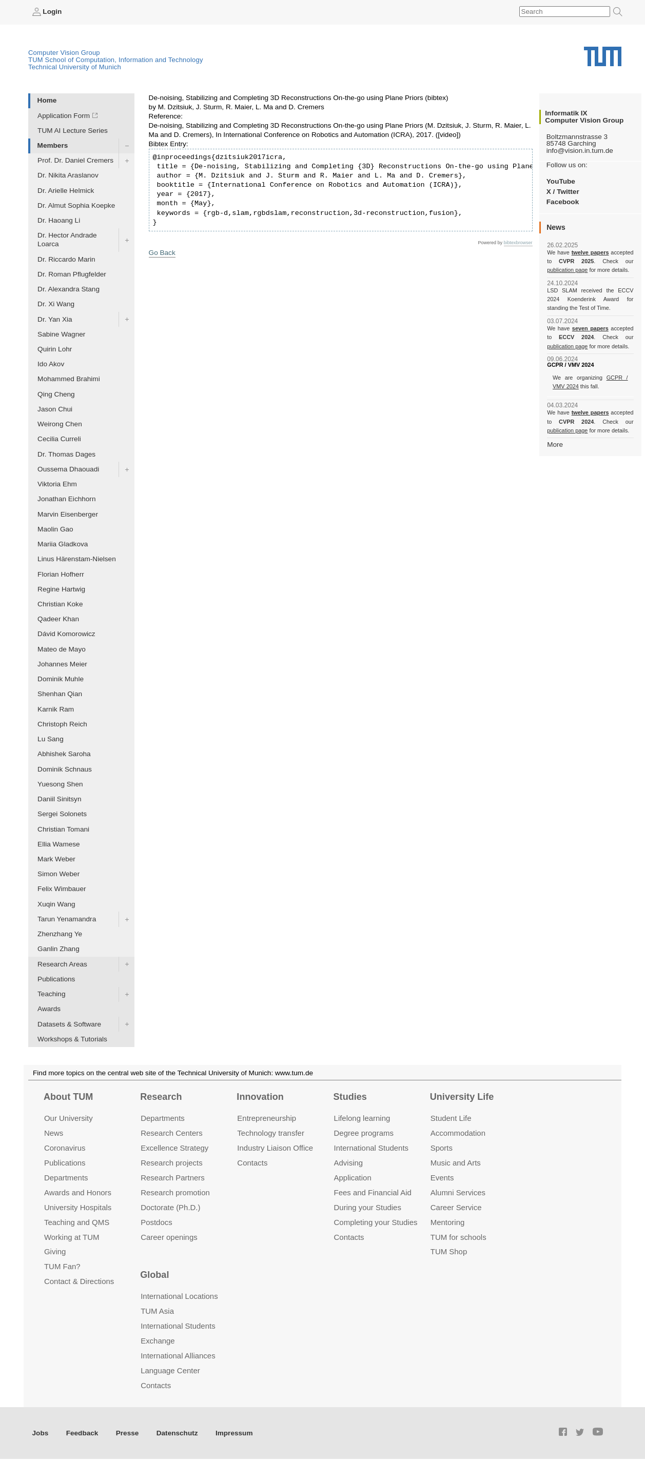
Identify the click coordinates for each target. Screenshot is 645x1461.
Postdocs (156, 1222)
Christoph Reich (62, 724)
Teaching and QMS (76, 1222)
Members (52, 145)
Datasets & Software (69, 1024)
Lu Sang (50, 739)
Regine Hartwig (61, 589)
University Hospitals (77, 1207)
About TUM (68, 1097)
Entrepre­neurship (266, 1118)
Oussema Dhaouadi (68, 469)
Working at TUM (71, 1237)
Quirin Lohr (54, 349)
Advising (348, 1162)
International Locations (179, 1296)
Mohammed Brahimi (68, 379)
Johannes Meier (62, 664)
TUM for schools (458, 1237)
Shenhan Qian (59, 694)
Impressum (234, 1433)
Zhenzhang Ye (59, 934)
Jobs (40, 1433)
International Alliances (178, 1355)
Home (47, 100)
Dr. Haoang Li (58, 220)
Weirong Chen (59, 424)
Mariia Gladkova (62, 544)
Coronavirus (65, 1147)
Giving (55, 1251)
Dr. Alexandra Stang (68, 289)
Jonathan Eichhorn (66, 499)
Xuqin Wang (56, 904)
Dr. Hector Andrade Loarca (67, 239)
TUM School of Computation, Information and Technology (115, 60)
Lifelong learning (362, 1118)
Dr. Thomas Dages (66, 454)
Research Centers (172, 1133)
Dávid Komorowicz (66, 634)
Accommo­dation (458, 1133)
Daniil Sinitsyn (59, 799)
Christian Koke (60, 604)
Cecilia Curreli (59, 439)
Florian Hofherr (60, 574)
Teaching (51, 994)
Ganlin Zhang (58, 949)
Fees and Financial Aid (373, 1192)
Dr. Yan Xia (54, 319)
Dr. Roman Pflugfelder (71, 274)
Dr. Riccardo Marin (66, 259)
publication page (567, 270)
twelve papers (590, 252)
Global (154, 1275)
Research (161, 1097)
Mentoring (448, 1222)
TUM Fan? (62, 1266)
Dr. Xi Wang (55, 304)
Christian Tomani (63, 829)
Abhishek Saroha (64, 754)
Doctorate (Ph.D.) (170, 1207)
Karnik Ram (55, 709)
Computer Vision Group (64, 52)
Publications (56, 979)
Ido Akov (50, 364)
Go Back (162, 252)
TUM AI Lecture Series (72, 130)
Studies (350, 1097)
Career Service (456, 1207)
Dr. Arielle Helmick (65, 190)
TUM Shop (449, 1251)
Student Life (451, 1118)
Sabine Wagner (61, 334)
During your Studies (367, 1207)
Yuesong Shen (60, 784)
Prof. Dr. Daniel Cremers (75, 160)
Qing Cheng (56, 394)
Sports (442, 1147)
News (53, 1133)
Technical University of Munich (74, 67)
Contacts (252, 1162)
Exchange (158, 1340)
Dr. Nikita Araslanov (68, 175)
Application (353, 1177)
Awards (49, 1009)
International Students (371, 1147)
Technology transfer (270, 1133)
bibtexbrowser (518, 242)
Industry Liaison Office (275, 1147)
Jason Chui (54, 409)
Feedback (82, 1433)
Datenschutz (177, 1433)
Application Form (63, 116)
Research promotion (175, 1192)
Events (442, 1177)
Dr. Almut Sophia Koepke (76, 205)
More (555, 444)
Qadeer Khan (58, 619)
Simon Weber (58, 874)
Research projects (172, 1162)
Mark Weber (56, 859)
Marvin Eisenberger (67, 514)
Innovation (260, 1097)
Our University (68, 1118)
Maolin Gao (55, 529)
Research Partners (173, 1177)
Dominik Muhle (60, 679)
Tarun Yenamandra (66, 919)
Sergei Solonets (62, 814)
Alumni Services (458, 1192)
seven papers (590, 328)
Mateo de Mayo (61, 649)
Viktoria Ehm (57, 484)
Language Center (170, 1370)
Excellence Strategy (174, 1147)
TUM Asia (157, 1311)
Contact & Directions (79, 1281)
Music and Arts (456, 1162)
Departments (66, 1177)
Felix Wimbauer (61, 889)
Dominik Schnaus (64, 769)
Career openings (169, 1237)
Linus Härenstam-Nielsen (76, 559)
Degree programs (364, 1133)
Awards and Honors (77, 1192)
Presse (127, 1433)
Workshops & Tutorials (72, 1039)
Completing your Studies (376, 1222)
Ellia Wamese (58, 844)
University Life (462, 1097)
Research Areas (62, 964)
